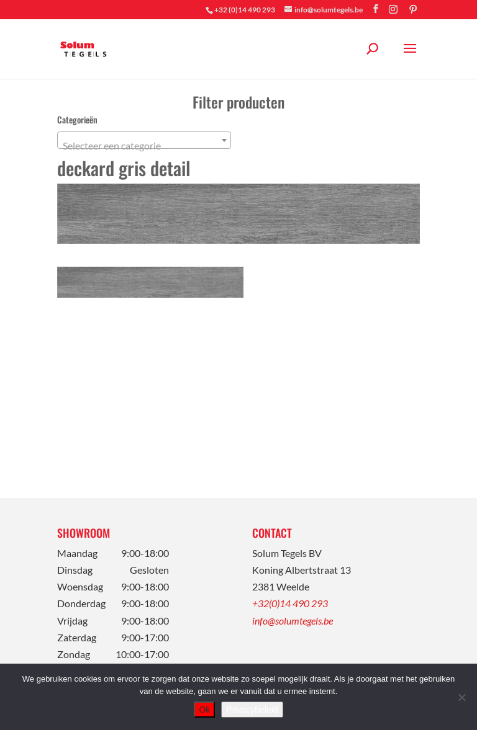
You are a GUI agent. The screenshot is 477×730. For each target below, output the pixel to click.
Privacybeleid (252, 709)
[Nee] (461, 697)
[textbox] (144, 145)
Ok (204, 709)
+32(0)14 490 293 (290, 603)
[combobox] (144, 140)
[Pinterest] (413, 9)
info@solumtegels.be (292, 620)
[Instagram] (393, 9)
